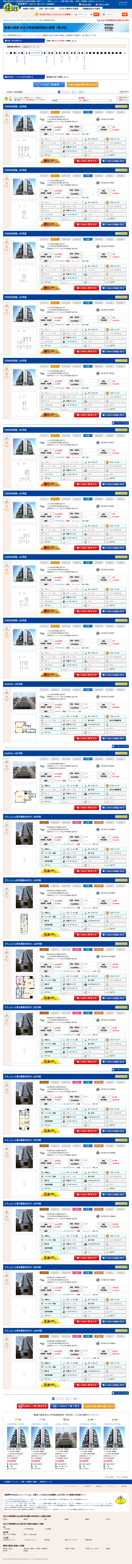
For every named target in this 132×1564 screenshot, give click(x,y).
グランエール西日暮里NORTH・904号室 (22, 1267)
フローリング (99, 1503)
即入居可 (71, 1503)
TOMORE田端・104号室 (15, 170)
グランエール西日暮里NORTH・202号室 (22, 880)
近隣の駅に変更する (23, 47)
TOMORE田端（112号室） (40, 1424)
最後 (80, 92)
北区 (45, 1519)
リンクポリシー (111, 1486)
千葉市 (72, 1548)
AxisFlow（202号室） (62, 1424)
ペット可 (39, 1503)
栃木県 (5, 1550)
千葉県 (67, 1548)
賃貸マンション (35, 1499)
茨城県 (108, 1548)
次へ (73, 92)
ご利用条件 (86, 1486)
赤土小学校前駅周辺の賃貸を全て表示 (115, 20)
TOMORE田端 (59, 134)
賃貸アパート (25, 1499)
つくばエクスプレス (30, 1540)
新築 (30, 1503)
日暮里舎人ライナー (9, 1540)
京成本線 (47, 1540)
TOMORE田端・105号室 (15, 106)
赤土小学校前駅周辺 (10, 1499)
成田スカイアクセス (71, 1540)
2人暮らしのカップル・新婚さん (14, 1503)
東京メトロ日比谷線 (30, 1534)
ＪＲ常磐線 (47, 1529)
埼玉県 (87, 1548)
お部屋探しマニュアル (11, 1481)
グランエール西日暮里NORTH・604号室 (22, 1203)
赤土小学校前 (35, 53)
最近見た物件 (86, 4)
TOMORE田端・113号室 (15, 297)
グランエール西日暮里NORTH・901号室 (22, 1007)
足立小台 (54, 60)
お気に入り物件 (103, 4)
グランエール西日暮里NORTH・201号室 (22, 1076)
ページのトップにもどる (121, 422)
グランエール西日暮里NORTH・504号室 (22, 817)
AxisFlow (58, 711)
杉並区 (5, 1519)
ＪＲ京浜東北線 (28, 1529)
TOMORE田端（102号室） (88, 1424)
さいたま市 (94, 1548)
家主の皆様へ (110, 1477)
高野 (69, 58)
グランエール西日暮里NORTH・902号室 (22, 1140)
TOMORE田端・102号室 (15, 233)
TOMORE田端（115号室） (16, 1424)
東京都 (5, 1548)
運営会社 (124, 1486)
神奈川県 (26, 1548)
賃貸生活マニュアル (46, 1481)
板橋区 (67, 1519)
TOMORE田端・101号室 (15, 430)
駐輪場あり (32, 1505)
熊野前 (47, 59)
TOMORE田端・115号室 (15, 493)
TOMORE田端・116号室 (15, 361)
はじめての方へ (123, 2)
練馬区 (87, 1519)
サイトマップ (123, 4)
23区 (10, 1548)
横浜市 (33, 1548)
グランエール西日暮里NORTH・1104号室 (23, 944)
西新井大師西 (84, 62)
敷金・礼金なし (62, 1503)
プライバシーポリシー (71, 1486)
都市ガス (80, 1505)
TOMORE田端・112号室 (15, 557)
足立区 (108, 1519)
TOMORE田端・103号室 (15, 620)
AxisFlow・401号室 (13, 753)
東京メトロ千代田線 (9, 1534)
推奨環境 (98, 1486)
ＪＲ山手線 (6, 1529)
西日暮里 (24, 60)
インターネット (89, 1503)
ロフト (107, 1503)
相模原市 (44, 1548)
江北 (77, 58)
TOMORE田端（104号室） (112, 1424)
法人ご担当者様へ (123, 1477)
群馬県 (26, 1550)
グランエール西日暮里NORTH (65, 844)
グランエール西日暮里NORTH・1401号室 (23, 1331)
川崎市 (38, 1548)
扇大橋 (62, 59)
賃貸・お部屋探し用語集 (29, 1481)
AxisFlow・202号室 (13, 684)
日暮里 (17, 59)
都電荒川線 (88, 1540)
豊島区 (26, 1519)
